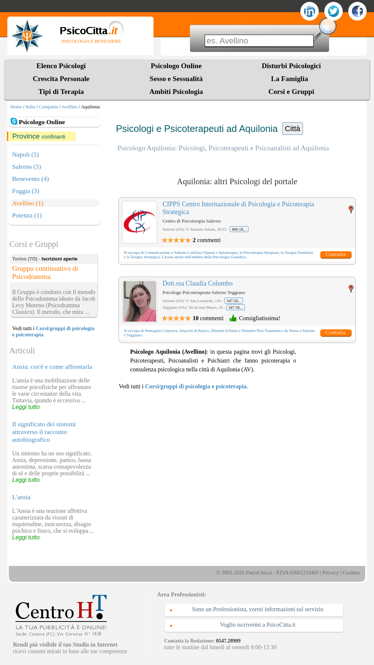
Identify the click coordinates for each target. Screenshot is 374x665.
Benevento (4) (30, 178)
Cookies (351, 572)
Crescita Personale (61, 79)
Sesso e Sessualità (176, 79)
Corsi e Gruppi (291, 91)
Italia (30, 106)
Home (16, 106)
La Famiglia (291, 79)
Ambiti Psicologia (176, 91)
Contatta (335, 254)
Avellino (69, 106)
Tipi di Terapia (61, 91)
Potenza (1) (27, 215)
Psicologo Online (176, 66)
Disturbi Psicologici (291, 66)
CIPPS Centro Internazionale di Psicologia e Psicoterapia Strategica (238, 208)
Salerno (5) (26, 166)
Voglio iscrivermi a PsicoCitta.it (258, 625)
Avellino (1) (27, 203)
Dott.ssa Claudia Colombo (197, 283)
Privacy (330, 572)
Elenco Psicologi (61, 66)
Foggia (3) (25, 191)
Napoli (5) (25, 154)
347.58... (233, 300)
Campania (48, 106)
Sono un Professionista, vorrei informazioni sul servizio (258, 609)
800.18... (239, 229)
